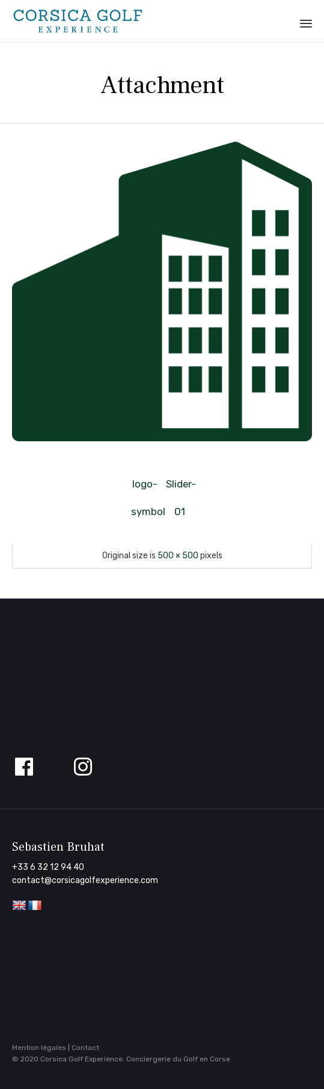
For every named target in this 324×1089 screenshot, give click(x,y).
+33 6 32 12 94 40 (48, 867)
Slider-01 (180, 488)
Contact (85, 1047)
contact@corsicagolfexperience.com (85, 880)
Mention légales (39, 1047)
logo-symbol (145, 488)
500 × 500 (177, 556)
